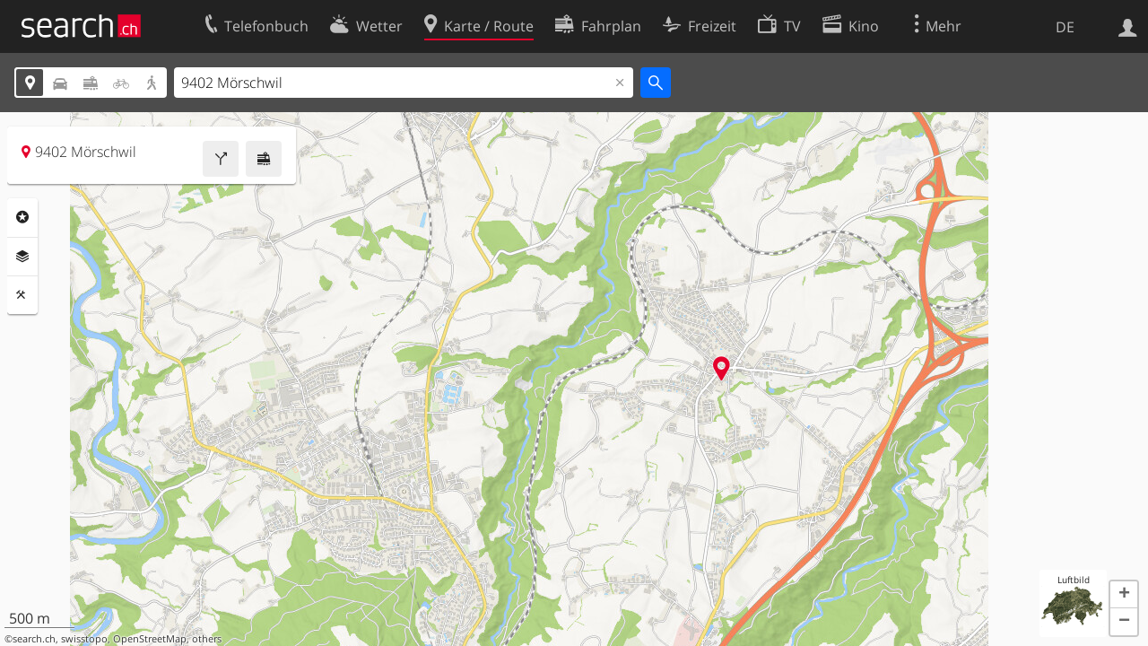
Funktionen (22, 295)
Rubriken (22, 217)
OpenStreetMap (150, 639)
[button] (1123, 594)
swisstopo (84, 639)
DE (1065, 27)
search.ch (34, 639)
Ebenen (22, 256)
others (207, 639)
